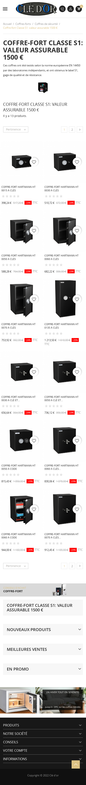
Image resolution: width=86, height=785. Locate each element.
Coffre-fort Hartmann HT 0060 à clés (61, 257)
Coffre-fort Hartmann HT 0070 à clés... (61, 535)
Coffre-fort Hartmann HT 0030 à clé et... (18, 398)
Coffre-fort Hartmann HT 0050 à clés (18, 257)
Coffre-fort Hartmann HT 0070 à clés (18, 325)
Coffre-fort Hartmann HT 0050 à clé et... (61, 398)
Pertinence (17, 129)
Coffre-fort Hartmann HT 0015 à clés (18, 188)
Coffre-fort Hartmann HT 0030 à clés (61, 188)
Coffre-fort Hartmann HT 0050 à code (18, 467)
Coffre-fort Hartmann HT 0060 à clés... (61, 467)
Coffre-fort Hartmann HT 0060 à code (18, 535)
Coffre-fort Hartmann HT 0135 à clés (61, 325)
